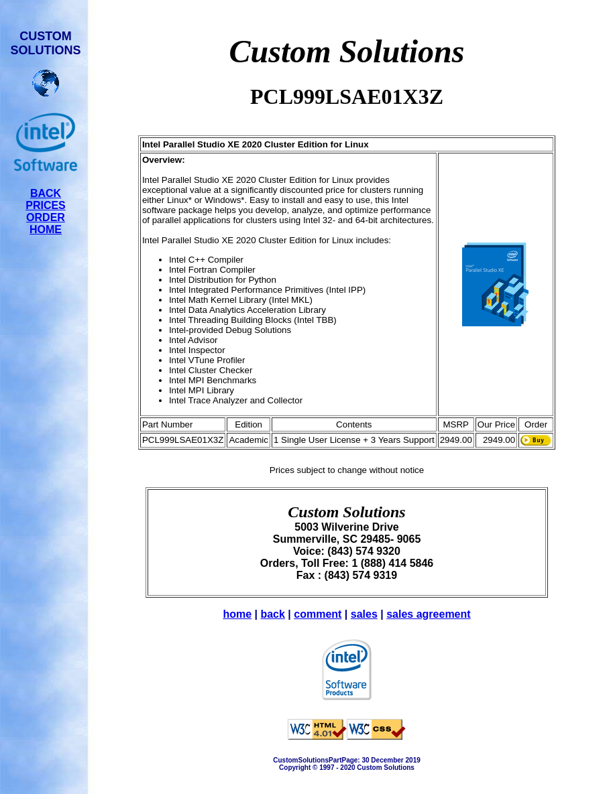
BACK (45, 193)
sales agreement (428, 614)
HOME (46, 229)
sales (364, 614)
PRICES (45, 205)
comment (317, 614)
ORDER (45, 217)
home (237, 614)
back (272, 614)
